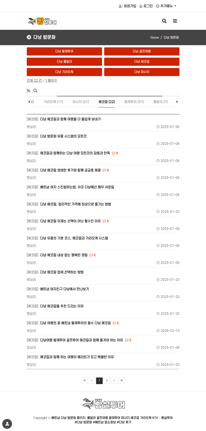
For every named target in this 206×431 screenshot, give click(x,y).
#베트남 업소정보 (104, 422)
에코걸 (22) (107, 102)
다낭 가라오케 (64, 72)
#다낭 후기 (124, 422)
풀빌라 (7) (160, 102)
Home (154, 37)
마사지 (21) (81, 102)
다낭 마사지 (141, 72)
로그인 (146, 6)
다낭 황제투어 (64, 51)
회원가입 (127, 6)
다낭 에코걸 (141, 62)
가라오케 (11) (53, 102)
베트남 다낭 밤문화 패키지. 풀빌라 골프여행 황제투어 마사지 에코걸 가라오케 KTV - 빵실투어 (112, 418)
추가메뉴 (165, 6)
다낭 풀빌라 (64, 62)
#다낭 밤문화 (83, 422)
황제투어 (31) (134, 102)
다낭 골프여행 (142, 51)
